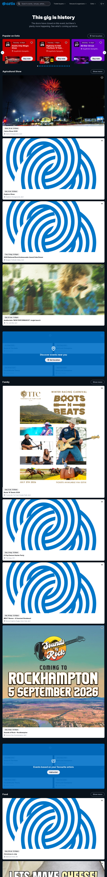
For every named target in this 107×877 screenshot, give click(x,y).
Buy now (27, 59)
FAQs (96, 829)
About (97, 826)
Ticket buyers (59, 4)
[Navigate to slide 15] (61, 66)
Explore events (11, 829)
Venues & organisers (77, 4)
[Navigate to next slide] (104, 52)
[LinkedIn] (17, 874)
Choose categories (53, 373)
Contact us (97, 834)
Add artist (53, 215)
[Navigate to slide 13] (58, 66)
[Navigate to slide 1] (37, 66)
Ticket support (11, 842)
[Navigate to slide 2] (39, 66)
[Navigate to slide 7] (47, 66)
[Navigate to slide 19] (68, 66)
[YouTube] (12, 874)
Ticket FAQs (10, 839)
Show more (97, 71)
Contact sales (70, 827)
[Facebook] (22, 874)
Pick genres (53, 513)
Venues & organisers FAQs (53, 838)
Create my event (50, 835)
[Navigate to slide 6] (46, 66)
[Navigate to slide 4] (42, 66)
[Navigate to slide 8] (49, 66)
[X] (27, 874)
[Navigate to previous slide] (2, 52)
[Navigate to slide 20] (69, 66)
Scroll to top (53, 796)
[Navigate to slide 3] (41, 66)
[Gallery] (53, 52)
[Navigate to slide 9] (51, 66)
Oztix (92, 4)
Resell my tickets (12, 844)
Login (66, 823)
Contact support (23, 824)
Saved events (11, 833)
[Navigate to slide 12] (56, 66)
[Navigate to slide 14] (59, 66)
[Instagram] (7, 874)
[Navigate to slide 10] (53, 66)
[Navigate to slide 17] (64, 66)
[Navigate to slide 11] (54, 66)
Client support (49, 842)
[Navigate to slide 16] (63, 66)
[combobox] (33, 4)
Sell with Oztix (49, 832)
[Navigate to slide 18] (66, 66)
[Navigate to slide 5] (44, 66)
